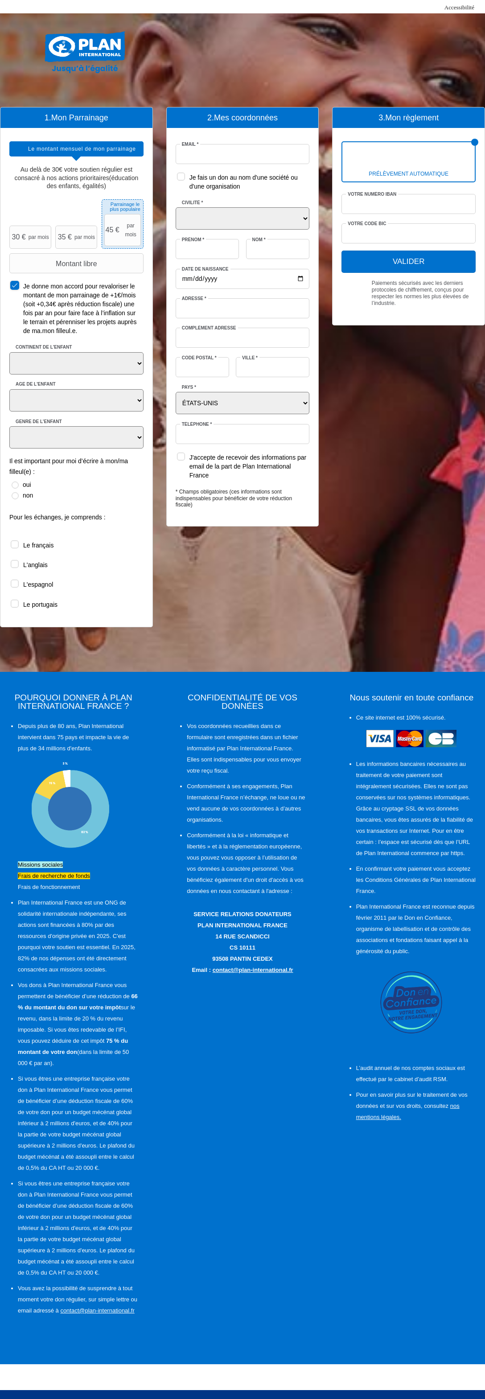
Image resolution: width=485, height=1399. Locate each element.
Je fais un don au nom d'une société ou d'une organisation (243, 182)
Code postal (199, 357)
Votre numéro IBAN (372, 194)
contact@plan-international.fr (97, 1310)
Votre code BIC (367, 223)
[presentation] (76, 148)
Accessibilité (459, 7)
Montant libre (54, 263)
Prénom (193, 239)
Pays (189, 387)
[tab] (76, 148)
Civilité (192, 202)
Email (190, 144)
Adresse (194, 298)
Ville (250, 357)
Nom (259, 239)
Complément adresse (209, 327)
